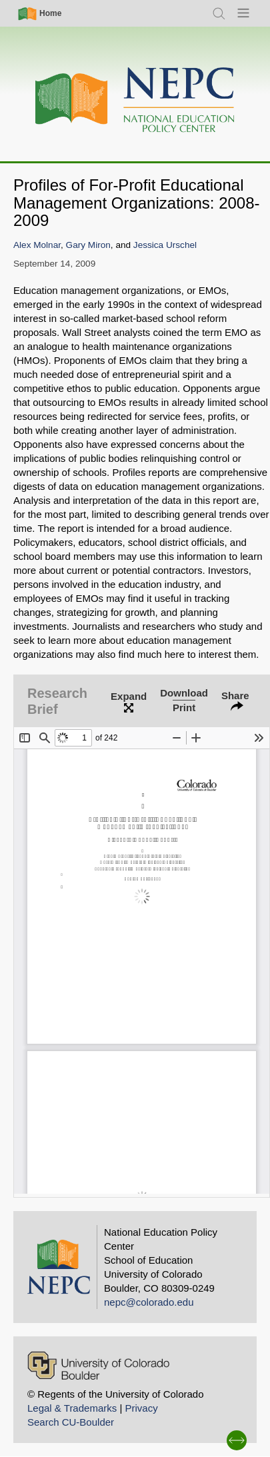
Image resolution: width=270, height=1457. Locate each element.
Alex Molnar (37, 245)
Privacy (141, 1408)
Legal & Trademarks (72, 1408)
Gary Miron (88, 245)
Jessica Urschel (165, 245)
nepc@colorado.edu (149, 1302)
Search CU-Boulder (70, 1422)
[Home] (135, 100)
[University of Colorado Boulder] (98, 1365)
